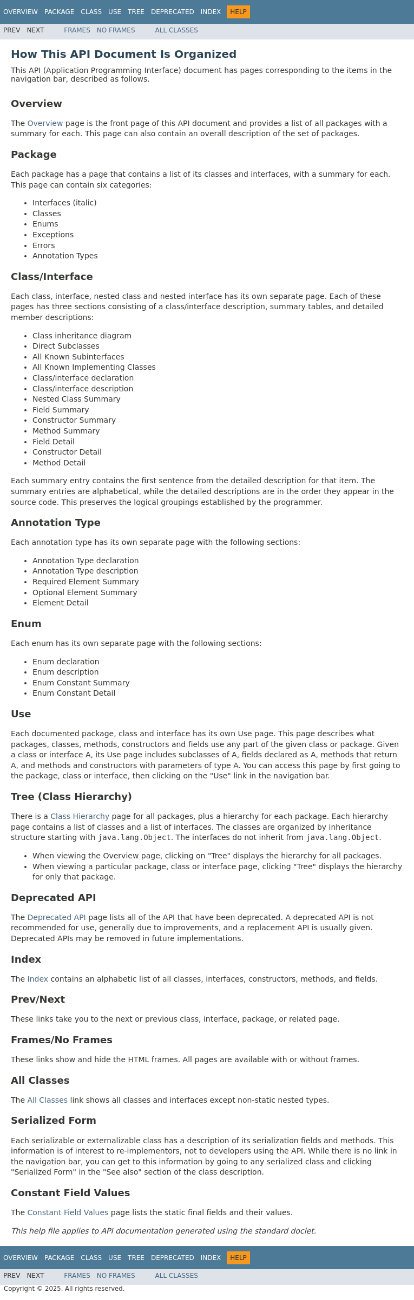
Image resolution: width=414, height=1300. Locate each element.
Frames (77, 30)
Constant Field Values (68, 1212)
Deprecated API (57, 917)
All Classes (176, 30)
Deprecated (172, 12)
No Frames (116, 30)
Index (211, 12)
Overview (20, 12)
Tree (136, 12)
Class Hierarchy (79, 816)
